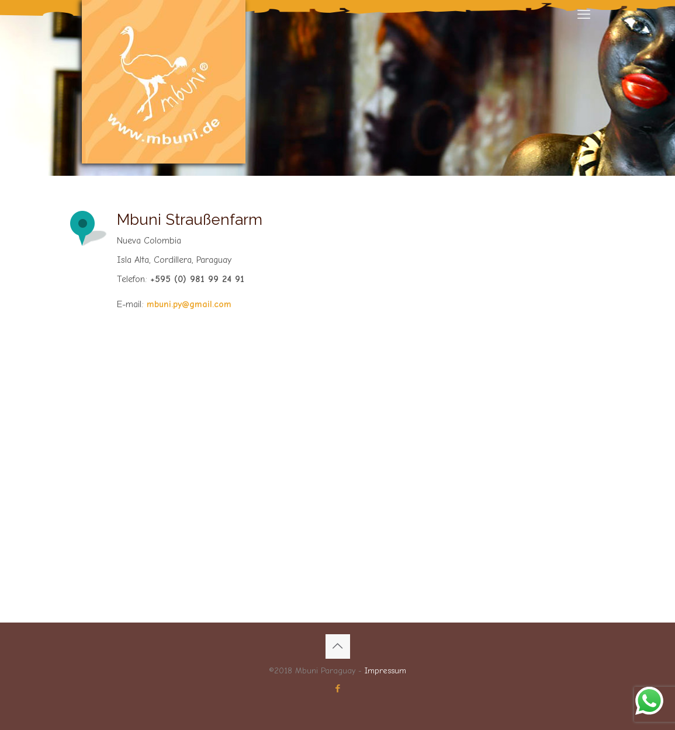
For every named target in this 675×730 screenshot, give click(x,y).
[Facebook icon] (337, 688)
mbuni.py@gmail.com (189, 304)
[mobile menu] (584, 15)
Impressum (385, 671)
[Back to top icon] (338, 646)
